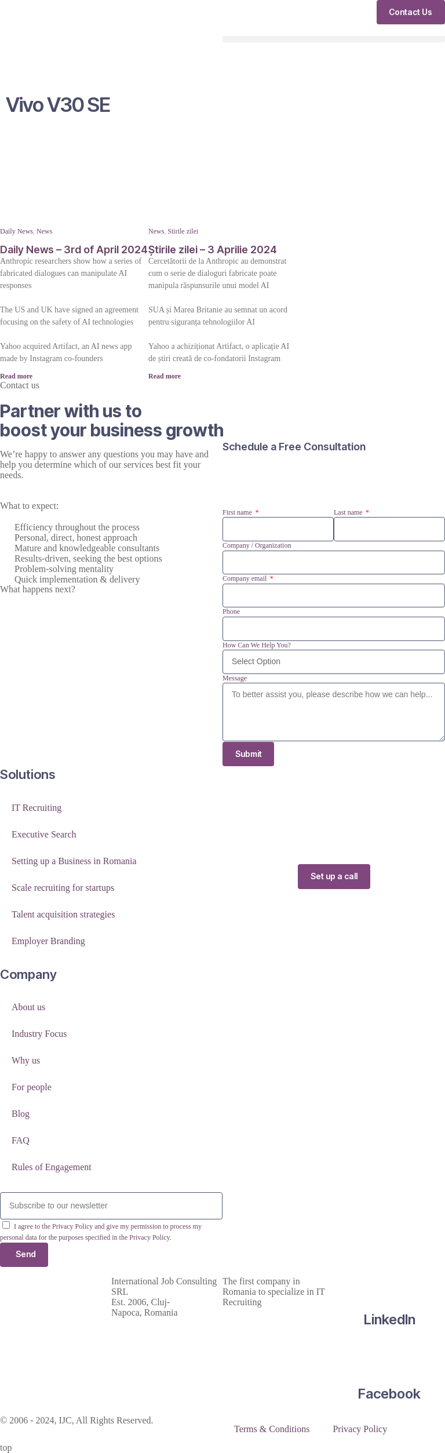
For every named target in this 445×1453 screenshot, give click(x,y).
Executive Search (44, 834)
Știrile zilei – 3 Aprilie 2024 (212, 249)
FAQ (21, 1141)
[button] (333, 40)
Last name (349, 512)
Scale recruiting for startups (63, 888)
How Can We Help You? (256, 645)
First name (238, 512)
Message (234, 678)
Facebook (389, 1394)
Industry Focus (39, 1034)
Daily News (16, 231)
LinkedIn (389, 1320)
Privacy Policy (360, 1429)
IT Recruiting (36, 808)
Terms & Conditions (271, 1429)
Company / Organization (256, 545)
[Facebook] (389, 1356)
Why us (26, 1061)
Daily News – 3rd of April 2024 (74, 249)
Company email (245, 578)
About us (28, 1008)
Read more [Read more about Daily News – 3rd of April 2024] (16, 376)
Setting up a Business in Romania (74, 861)
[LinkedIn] (389, 1282)
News (44, 231)
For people (32, 1088)
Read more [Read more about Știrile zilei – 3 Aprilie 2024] (164, 376)
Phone (231, 611)
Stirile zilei (182, 231)
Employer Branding (48, 941)
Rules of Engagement (52, 1167)
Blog (21, 1114)
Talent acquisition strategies (63, 914)
